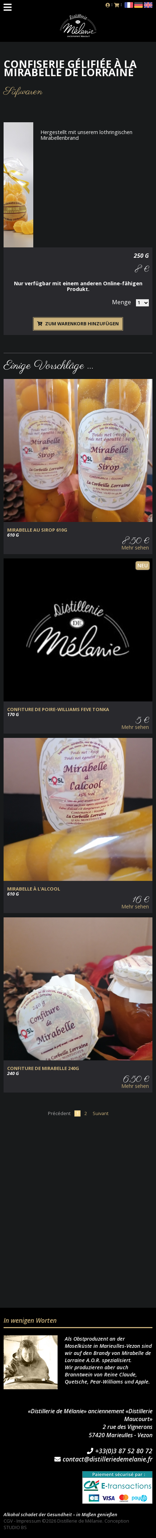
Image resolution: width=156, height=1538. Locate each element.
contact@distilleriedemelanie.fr (103, 1459)
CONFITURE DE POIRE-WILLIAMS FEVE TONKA (58, 709)
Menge (121, 302)
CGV (8, 1521)
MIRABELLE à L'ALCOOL (33, 889)
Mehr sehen (135, 547)
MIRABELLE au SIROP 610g (37, 530)
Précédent (59, 1113)
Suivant (100, 1113)
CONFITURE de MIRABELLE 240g (43, 1068)
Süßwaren (23, 92)
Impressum (28, 1521)
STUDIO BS (15, 1527)
